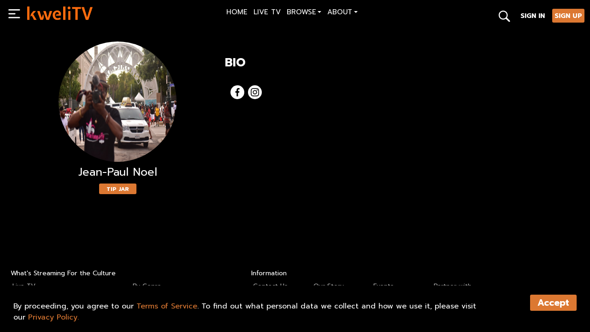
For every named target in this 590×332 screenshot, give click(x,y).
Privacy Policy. (53, 317)
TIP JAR (117, 189)
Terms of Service (166, 306)
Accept (553, 302)
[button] (304, 13)
